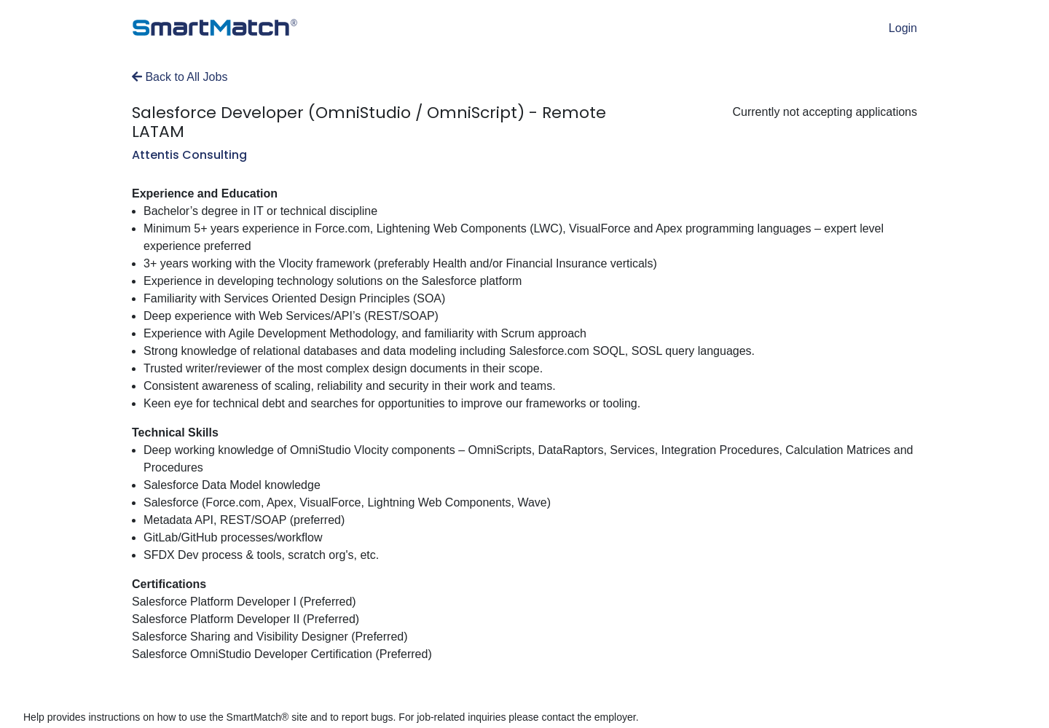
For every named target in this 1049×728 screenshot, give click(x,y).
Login (903, 28)
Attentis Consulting (189, 154)
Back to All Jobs (179, 77)
